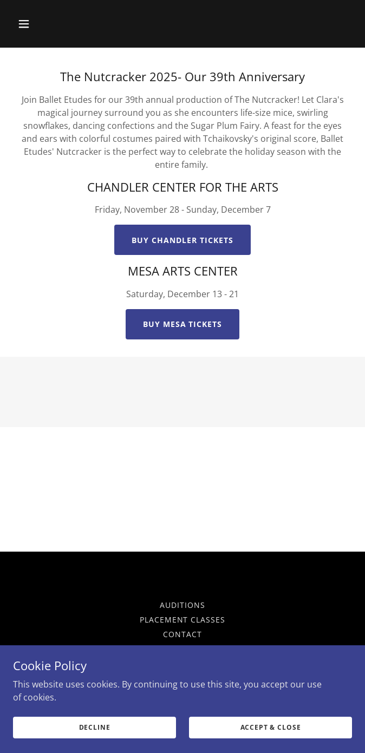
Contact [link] (182, 634)
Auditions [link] (182, 605)
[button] (38, 24)
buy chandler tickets (182, 240)
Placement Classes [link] (183, 619)
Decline (94, 727)
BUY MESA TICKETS (183, 324)
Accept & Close (270, 727)
